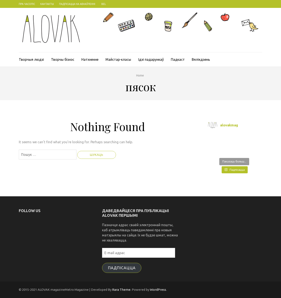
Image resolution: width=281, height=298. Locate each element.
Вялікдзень (201, 59)
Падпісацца (122, 268)
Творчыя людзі (31, 59)
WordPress (158, 289)
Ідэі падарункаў (151, 59)
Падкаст (178, 59)
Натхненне (89, 59)
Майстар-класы (118, 59)
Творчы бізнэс (62, 59)
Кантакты (47, 4)
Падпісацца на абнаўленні (77, 4)
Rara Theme (121, 289)
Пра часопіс (27, 4)
